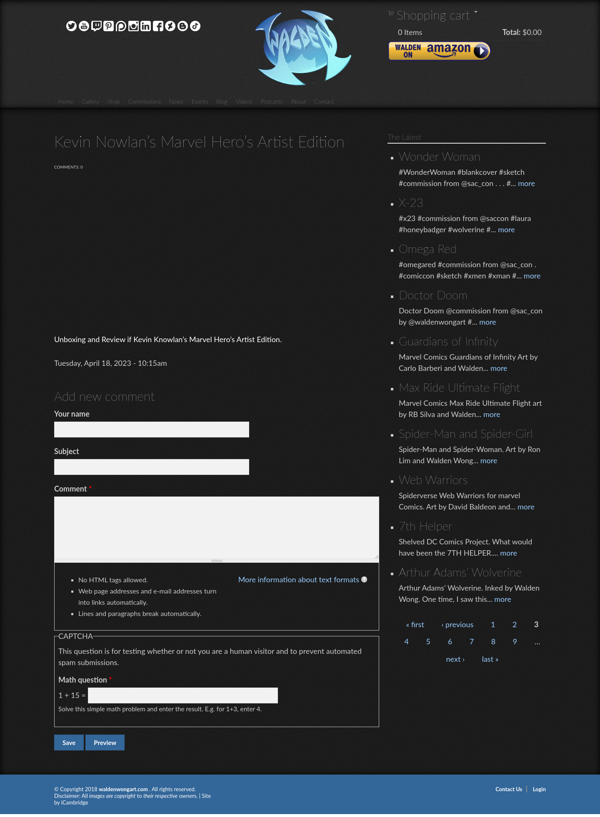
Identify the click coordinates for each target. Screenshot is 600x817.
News (176, 101)
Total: (511, 32)
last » (490, 658)
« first (415, 624)
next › (455, 658)
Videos (243, 101)
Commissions (144, 101)
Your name (72, 413)
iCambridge (74, 802)
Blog (221, 101)
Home (65, 101)
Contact (324, 101)
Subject (66, 451)
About (298, 101)
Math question (85, 679)
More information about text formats (298, 579)
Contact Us (508, 789)
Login (539, 789)
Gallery (90, 101)
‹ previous (457, 624)
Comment (73, 488)
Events (200, 101)
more (526, 183)
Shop (114, 101)
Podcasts (271, 101)
